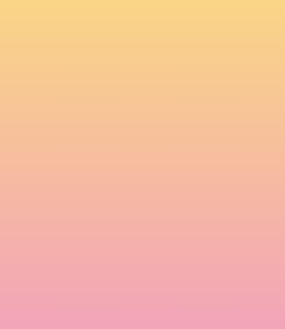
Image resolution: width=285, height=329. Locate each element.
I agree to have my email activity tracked (91, 305)
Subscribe (67, 316)
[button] (237, 8)
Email (149, 278)
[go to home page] (43, 27)
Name (61, 278)
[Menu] (266, 8)
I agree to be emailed (77, 298)
